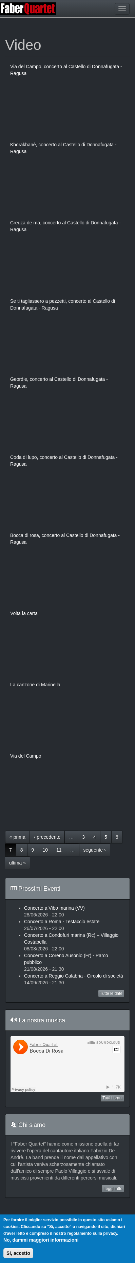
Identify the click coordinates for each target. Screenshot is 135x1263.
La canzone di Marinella (35, 684)
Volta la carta (24, 613)
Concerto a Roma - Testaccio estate (61, 921)
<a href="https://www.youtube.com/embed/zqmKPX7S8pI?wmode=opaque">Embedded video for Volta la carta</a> (67, 649)
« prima (17, 837)
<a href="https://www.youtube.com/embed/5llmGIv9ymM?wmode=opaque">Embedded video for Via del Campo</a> (67, 791)
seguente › (94, 850)
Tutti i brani (112, 1098)
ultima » (17, 863)
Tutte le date (111, 993)
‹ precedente (47, 837)
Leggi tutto (112, 1188)
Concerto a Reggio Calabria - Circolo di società (73, 976)
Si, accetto (18, 1253)
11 (59, 850)
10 (45, 850)
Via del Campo (25, 756)
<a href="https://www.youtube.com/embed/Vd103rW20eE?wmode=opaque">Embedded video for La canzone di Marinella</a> (67, 720)
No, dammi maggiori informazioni (41, 1240)
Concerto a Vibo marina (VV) (54, 908)
